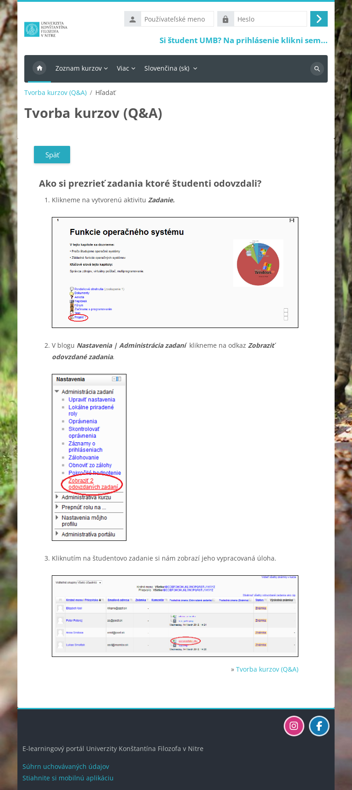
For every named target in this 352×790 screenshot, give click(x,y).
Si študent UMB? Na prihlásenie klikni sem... (244, 40)
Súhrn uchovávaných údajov (65, 766)
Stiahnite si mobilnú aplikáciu (68, 777)
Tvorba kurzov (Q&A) (55, 93)
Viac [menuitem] (123, 68)
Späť (52, 154)
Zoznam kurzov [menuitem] (78, 68)
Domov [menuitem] (39, 69)
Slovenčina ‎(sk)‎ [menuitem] (166, 68)
